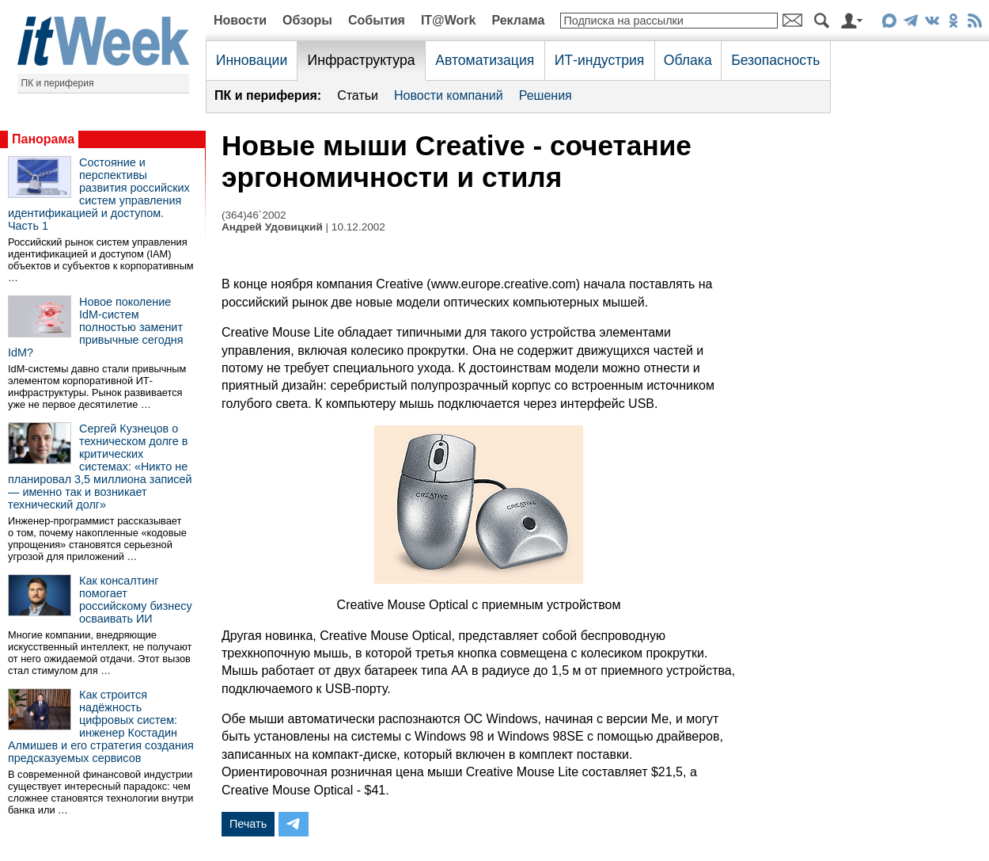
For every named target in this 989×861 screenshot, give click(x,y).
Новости (240, 20)
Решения (545, 95)
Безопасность (775, 60)
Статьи (357, 95)
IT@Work (448, 20)
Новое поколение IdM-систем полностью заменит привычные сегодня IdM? (96, 327)
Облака (688, 60)
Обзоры (307, 20)
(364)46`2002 (254, 215)
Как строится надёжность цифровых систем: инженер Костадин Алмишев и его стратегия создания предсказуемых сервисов (101, 726)
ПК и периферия (57, 83)
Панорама (43, 139)
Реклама (517, 20)
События (376, 20)
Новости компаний (448, 95)
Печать (248, 823)
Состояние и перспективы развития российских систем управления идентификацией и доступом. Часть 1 (99, 194)
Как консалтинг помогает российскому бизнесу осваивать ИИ (135, 599)
